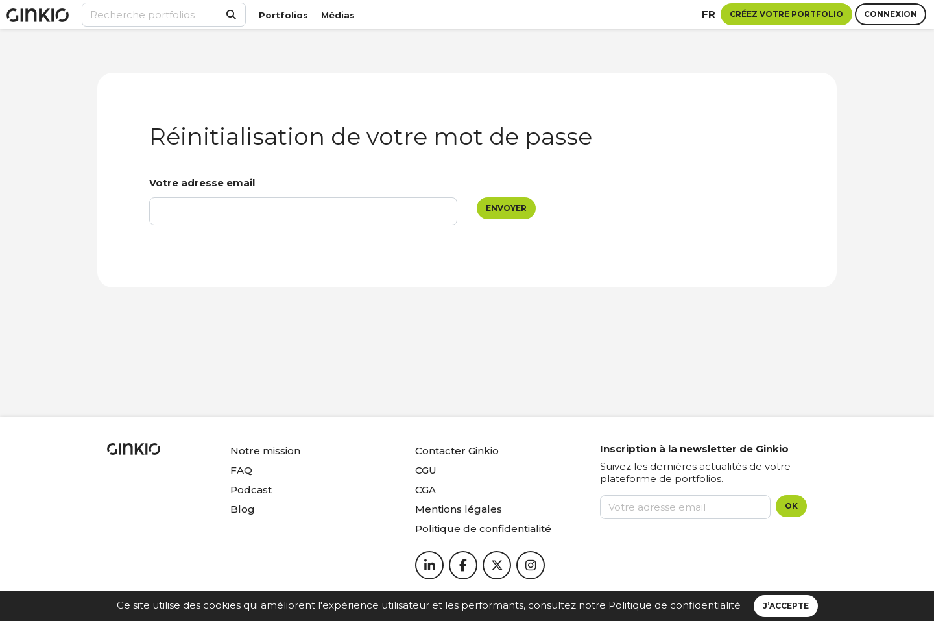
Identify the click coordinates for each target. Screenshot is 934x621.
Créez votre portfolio (786, 14)
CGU (426, 470)
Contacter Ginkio (457, 450)
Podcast (251, 489)
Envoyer (506, 208)
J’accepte (786, 606)
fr (708, 14)
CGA (425, 489)
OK (791, 506)
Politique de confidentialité (674, 605)
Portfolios (283, 15)
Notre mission (265, 450)
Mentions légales (458, 509)
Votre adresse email (202, 183)
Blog (242, 509)
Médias (338, 15)
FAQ (241, 470)
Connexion (890, 14)
